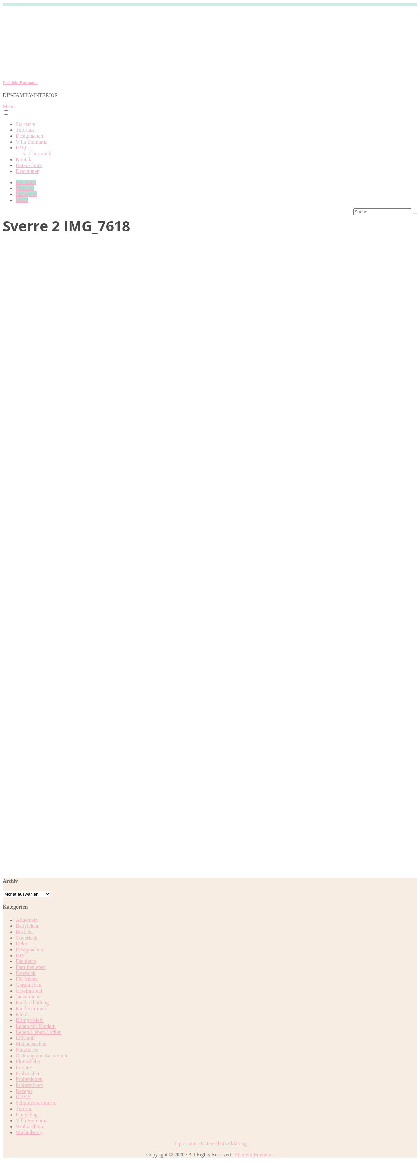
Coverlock (27, 937)
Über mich (40, 153)
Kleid (22, 1014)
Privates (24, 1067)
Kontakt (24, 159)
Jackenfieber (29, 996)
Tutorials (25, 130)
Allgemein (27, 920)
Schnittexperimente (36, 1103)
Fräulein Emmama (20, 82)
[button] (6, 112)
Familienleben (31, 967)
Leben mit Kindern (36, 1026)
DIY (20, 955)
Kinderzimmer (31, 1008)
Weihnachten (29, 1126)
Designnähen (29, 136)
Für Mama (27, 979)
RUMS (23, 1097)
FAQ (21, 147)
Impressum (185, 1143)
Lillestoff (25, 1038)
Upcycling (27, 1114)
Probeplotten (29, 1079)
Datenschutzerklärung (224, 1143)
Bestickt (24, 932)
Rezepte (24, 1091)
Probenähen (28, 1073)
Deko (21, 943)
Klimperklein (30, 1020)
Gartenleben (28, 985)
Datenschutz (29, 165)
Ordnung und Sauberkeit (41, 1055)
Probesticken (29, 1085)
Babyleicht (27, 926)
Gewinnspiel (29, 991)
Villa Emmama (31, 142)
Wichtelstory (29, 1132)
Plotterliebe (28, 1061)
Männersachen (31, 1044)
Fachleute (26, 961)
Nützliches (27, 1050)
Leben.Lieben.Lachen (38, 1032)
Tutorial (24, 1109)
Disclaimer (27, 171)
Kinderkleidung (32, 1002)
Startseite (25, 124)
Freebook (25, 973)
